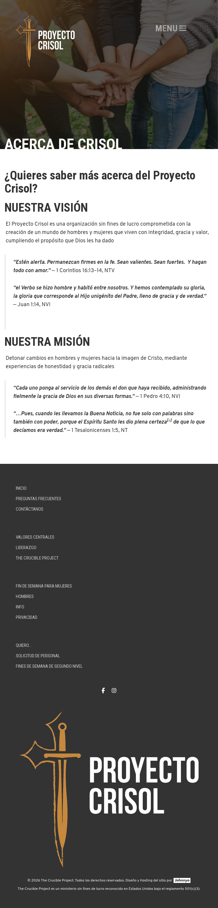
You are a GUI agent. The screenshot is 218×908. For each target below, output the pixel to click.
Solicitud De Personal (38, 655)
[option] (109, 74)
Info (20, 607)
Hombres (25, 596)
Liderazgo (26, 547)
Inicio (21, 488)
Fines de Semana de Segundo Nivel (49, 666)
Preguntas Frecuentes (38, 498)
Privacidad (26, 617)
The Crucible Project (37, 558)
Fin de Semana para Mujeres (44, 586)
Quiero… (23, 645)
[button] (166, 28)
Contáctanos (29, 509)
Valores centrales (35, 537)
